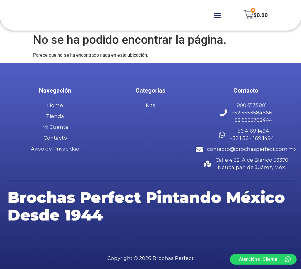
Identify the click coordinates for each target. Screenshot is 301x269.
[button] (217, 15)
